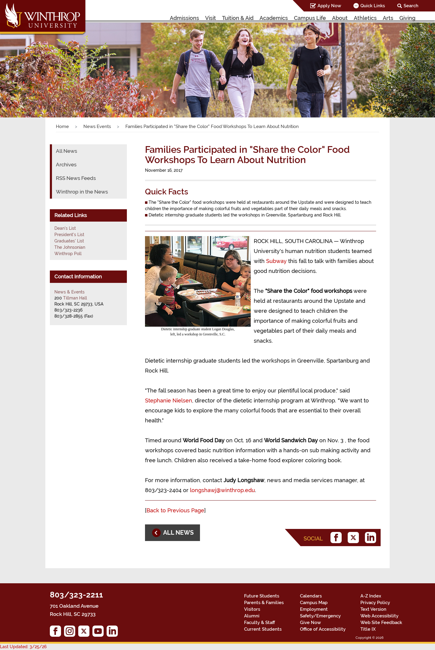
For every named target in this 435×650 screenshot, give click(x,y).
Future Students (261, 596)
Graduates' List (69, 241)
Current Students (263, 629)
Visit (210, 18)
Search (411, 5)
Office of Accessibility (323, 629)
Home (62, 126)
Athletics (365, 18)
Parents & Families (264, 602)
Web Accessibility (379, 616)
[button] (32, 64)
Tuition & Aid (237, 18)
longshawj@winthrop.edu (222, 490)
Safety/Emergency (320, 616)
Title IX (368, 629)
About (340, 18)
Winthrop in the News (82, 192)
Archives (66, 165)
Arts (388, 18)
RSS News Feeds (76, 178)
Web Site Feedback (381, 622)
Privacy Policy (375, 602)
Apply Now (329, 5)
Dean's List (65, 228)
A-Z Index (370, 596)
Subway (276, 261)
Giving (407, 18)
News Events (97, 126)
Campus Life (310, 18)
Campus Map (313, 602)
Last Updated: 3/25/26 (23, 646)
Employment (314, 609)
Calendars (311, 596)
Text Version (373, 609)
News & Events (69, 292)
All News (66, 151)
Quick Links (372, 5)
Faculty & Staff (259, 622)
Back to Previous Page (175, 510)
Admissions (184, 18)
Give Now (310, 622)
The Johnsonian (69, 247)
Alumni (251, 616)
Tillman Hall (75, 298)
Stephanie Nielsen (168, 400)
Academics (273, 18)
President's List (69, 234)
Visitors (252, 609)
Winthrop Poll (68, 253)
